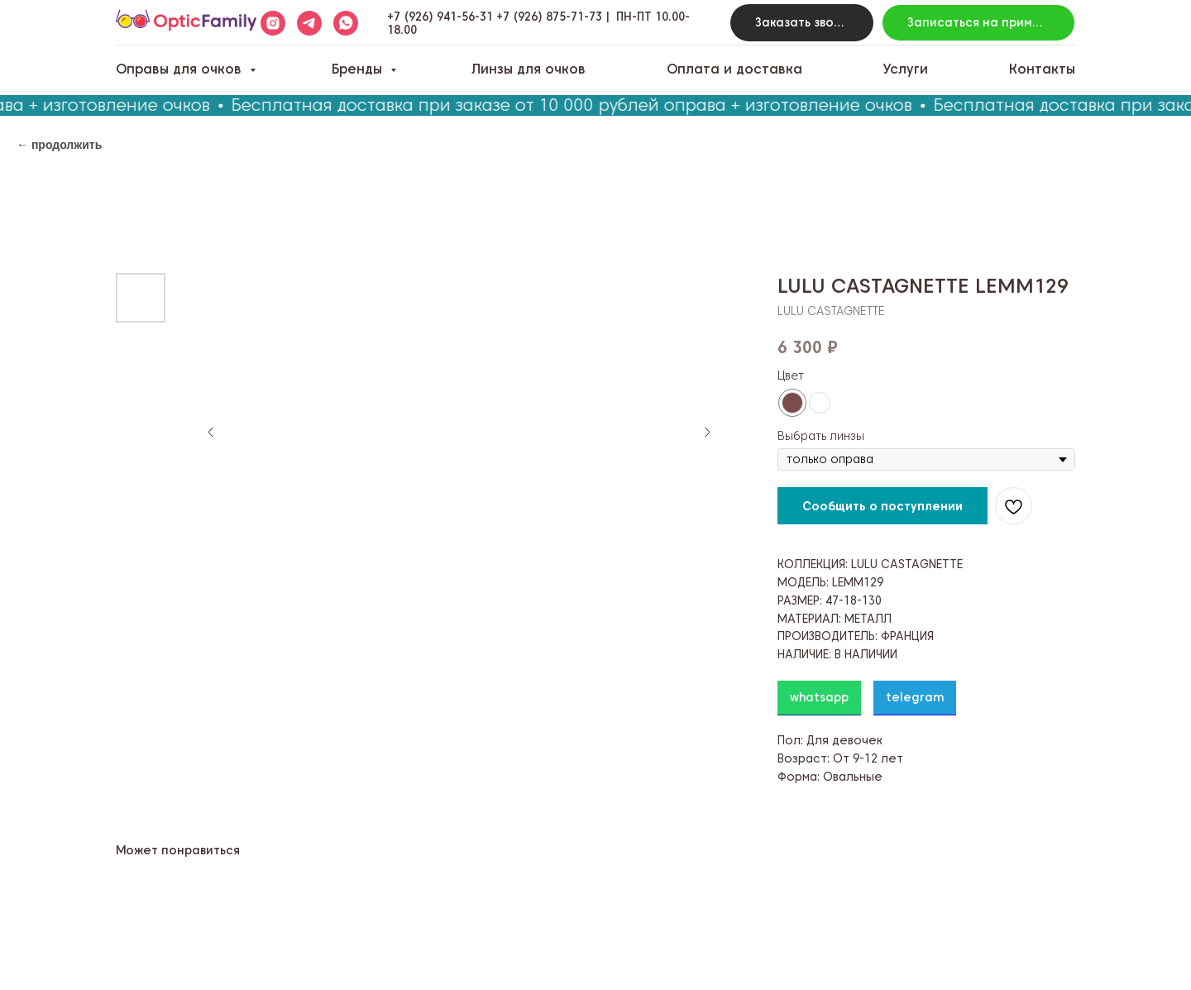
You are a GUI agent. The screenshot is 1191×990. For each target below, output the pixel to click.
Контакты (1042, 69)
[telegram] (309, 23)
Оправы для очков (181, 69)
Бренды (359, 69)
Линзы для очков (528, 69)
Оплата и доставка (734, 69)
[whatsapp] (345, 23)
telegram (915, 697)
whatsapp (819, 697)
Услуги (905, 69)
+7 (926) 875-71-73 (549, 16)
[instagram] (273, 23)
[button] (801, 22)
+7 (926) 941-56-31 (440, 16)
